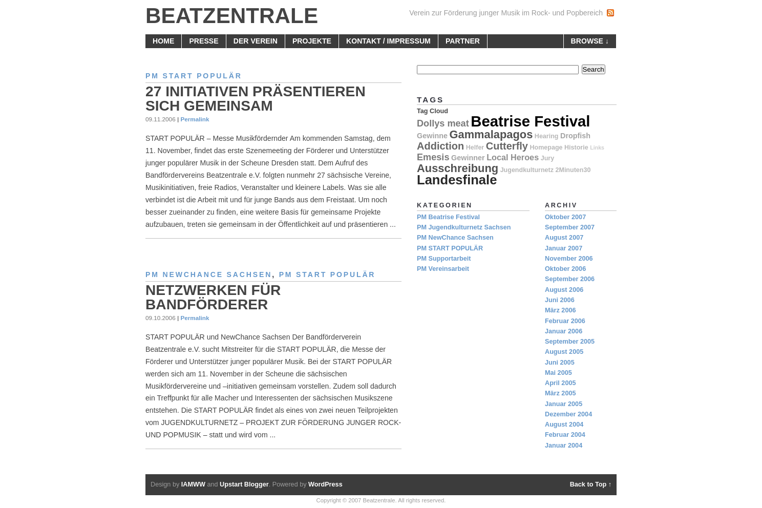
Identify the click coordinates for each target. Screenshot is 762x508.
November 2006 (569, 258)
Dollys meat (443, 123)
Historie (576, 147)
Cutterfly (507, 146)
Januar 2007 (563, 248)
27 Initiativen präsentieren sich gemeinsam (255, 98)
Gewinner (468, 158)
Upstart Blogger (244, 484)
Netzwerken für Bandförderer (213, 297)
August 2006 (564, 289)
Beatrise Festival (530, 121)
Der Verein (256, 41)
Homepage (546, 147)
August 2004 (564, 424)
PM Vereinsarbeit (443, 268)
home (163, 41)
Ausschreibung (457, 168)
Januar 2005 (563, 404)
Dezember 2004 (568, 414)
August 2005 (564, 351)
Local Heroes (512, 157)
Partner (463, 41)
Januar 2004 (563, 445)
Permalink (194, 119)
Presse (203, 41)
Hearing (547, 136)
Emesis (433, 157)
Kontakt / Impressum (388, 41)
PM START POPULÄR (193, 76)
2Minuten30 (573, 170)
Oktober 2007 (565, 217)
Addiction (440, 146)
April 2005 (560, 383)
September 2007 (570, 227)
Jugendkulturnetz (527, 170)
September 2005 (570, 341)
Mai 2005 (558, 372)
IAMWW (193, 484)
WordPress (325, 484)
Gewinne (432, 136)
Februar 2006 (565, 321)
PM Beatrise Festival (448, 217)
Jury (547, 158)
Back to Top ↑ (590, 484)
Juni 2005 (560, 362)
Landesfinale (457, 180)
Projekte (311, 41)
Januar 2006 (563, 331)
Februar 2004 (565, 434)
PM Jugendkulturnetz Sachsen (464, 227)
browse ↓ (590, 41)
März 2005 (560, 393)
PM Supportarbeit (444, 258)
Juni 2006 (560, 300)
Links (597, 147)
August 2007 (564, 237)
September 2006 (570, 279)
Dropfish (575, 136)
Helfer (475, 147)
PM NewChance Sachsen (208, 274)
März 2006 (560, 310)
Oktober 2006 (565, 268)
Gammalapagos (491, 134)
